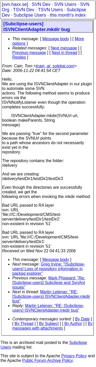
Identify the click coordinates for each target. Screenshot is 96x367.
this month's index (68, 15)
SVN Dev (41, 4)
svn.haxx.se (15, 4)
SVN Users (65, 4)
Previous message (29, 52)
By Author (73, 323)
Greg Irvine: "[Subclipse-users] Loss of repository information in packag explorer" (48, 269)
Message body (55, 39)
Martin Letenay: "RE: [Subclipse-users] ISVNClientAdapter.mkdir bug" (51, 296)
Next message (64, 48)
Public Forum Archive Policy (47, 360)
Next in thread (64, 52)
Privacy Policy (74, 356)
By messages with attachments (52, 325)
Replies (19, 57)
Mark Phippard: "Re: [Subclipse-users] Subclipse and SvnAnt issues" (48, 282)
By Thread (24, 323)
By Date (82, 319)
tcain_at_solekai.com (55, 66)
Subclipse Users (30, 15)
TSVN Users (50, 9)
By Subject (49, 323)
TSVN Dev (23, 9)
